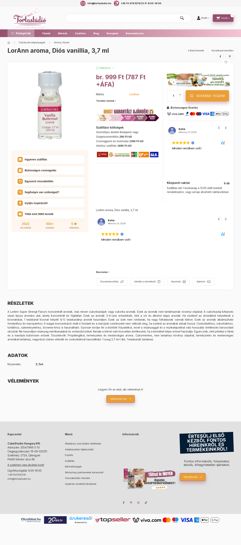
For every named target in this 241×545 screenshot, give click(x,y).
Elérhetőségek (73, 466)
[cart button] (223, 18)
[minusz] (180, 97)
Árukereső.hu (81, 522)
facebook (123, 502)
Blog (96, 33)
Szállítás (80, 33)
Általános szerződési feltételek (83, 443)
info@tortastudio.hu (19, 478)
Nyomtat (176, 281)
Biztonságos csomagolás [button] (37, 170)
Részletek (102, 272)
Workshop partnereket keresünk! (84, 472)
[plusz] (180, 95)
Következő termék (222, 50)
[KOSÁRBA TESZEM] (207, 95)
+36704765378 (17, 474)
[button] (21, 33)
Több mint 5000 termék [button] (35, 214)
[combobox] (128, 18)
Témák (46, 33)
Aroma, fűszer (61, 42)
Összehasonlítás (109, 281)
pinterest (131, 502)
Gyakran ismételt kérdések (80, 483)
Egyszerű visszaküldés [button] (35, 181)
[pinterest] (229, 56)
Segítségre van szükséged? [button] (38, 192)
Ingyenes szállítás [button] (32, 159)
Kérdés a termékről (145, 281)
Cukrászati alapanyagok (32, 42)
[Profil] (203, 18)
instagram (138, 502)
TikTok (146, 502)
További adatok (105, 100)
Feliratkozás (191, 476)
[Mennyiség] (173, 95)
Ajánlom (201, 281)
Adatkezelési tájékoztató (79, 449)
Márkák (62, 33)
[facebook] (220, 56)
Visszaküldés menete (77, 477)
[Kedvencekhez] (226, 62)
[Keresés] (181, 18)
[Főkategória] (9, 42)
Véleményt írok (118, 398)
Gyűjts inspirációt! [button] (33, 203)
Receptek (112, 33)
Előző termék (197, 50)
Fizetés (69, 455)
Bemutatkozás (135, 33)
